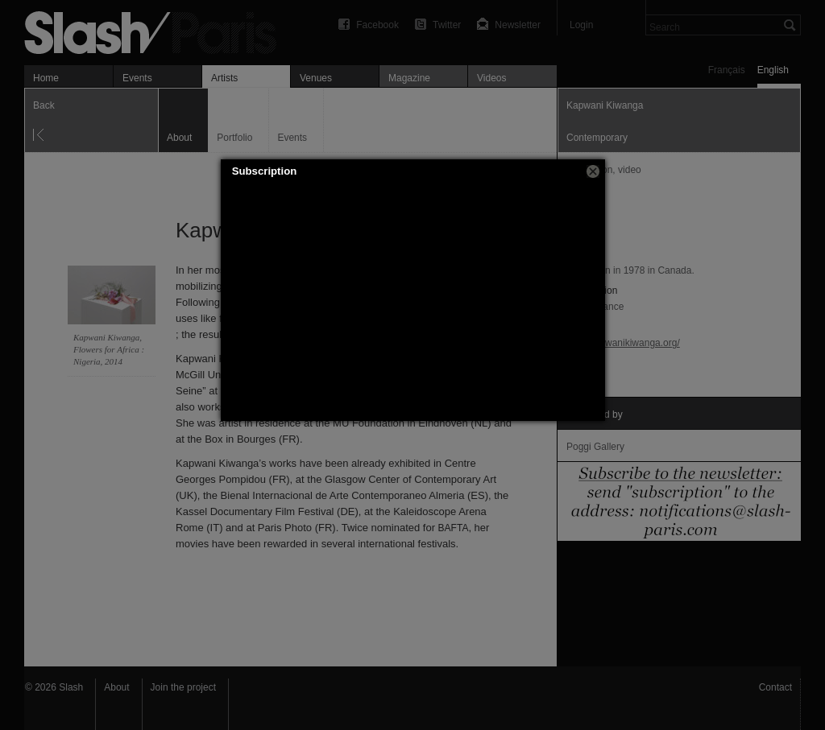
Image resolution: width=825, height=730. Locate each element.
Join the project (183, 687)
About (116, 687)
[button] (593, 171)
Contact (775, 687)
